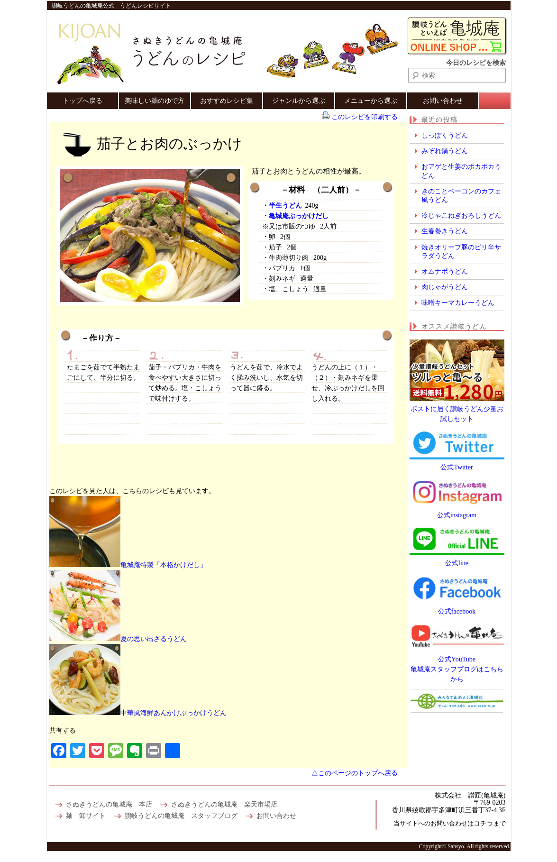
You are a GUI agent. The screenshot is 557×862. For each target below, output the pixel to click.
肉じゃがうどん (444, 287)
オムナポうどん (444, 271)
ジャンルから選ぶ (298, 100)
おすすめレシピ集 (226, 100)
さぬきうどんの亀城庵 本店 (109, 804)
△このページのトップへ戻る (354, 773)
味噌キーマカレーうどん (457, 302)
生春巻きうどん (444, 231)
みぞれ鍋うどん (444, 151)
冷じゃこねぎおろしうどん (461, 215)
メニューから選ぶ (370, 100)
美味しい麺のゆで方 (154, 100)
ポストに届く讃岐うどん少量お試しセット (457, 408)
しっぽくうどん (444, 135)
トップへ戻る (82, 100)
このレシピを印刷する (364, 116)
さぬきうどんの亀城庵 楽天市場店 (224, 804)
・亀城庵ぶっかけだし (295, 216)
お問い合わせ (443, 100)
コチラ (483, 823)
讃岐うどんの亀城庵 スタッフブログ (181, 815)
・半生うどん (282, 205)
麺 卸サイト (86, 815)
